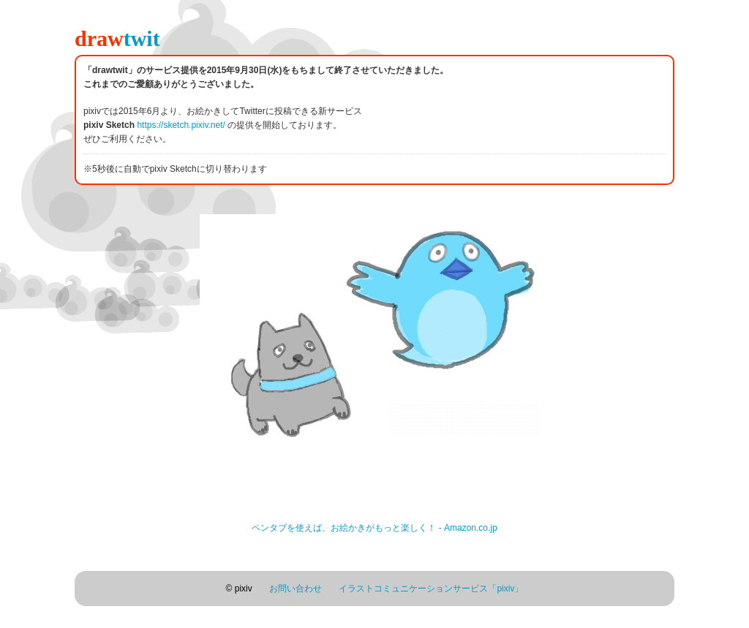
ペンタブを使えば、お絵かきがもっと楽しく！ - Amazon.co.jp (374, 528)
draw (117, 38)
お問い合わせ (295, 588)
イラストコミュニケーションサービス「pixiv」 (431, 588)
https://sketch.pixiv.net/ (181, 125)
